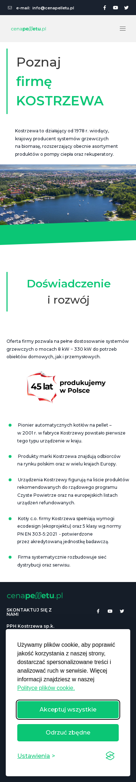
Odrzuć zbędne (68, 732)
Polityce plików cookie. (46, 688)
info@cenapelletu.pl (53, 8)
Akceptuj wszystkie (68, 709)
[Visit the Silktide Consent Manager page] (110, 756)
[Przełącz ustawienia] (36, 756)
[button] (122, 29)
